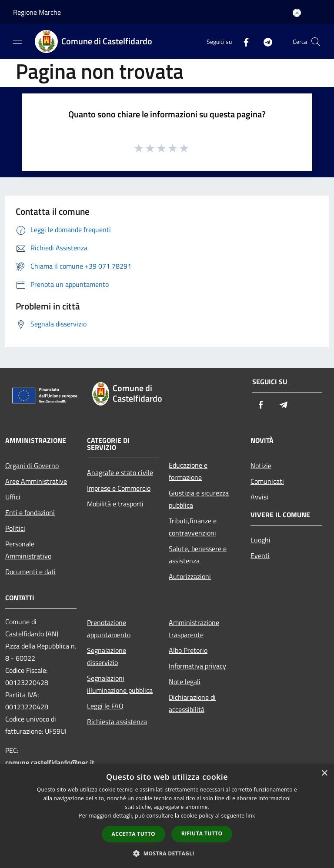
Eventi (260, 555)
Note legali (184, 681)
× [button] (324, 773)
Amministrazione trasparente (194, 628)
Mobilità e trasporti (115, 504)
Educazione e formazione (188, 471)
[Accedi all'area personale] (297, 13)
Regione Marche (37, 12)
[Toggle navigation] (17, 41)
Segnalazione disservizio (106, 656)
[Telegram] (264, 41)
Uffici (12, 497)
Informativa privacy (197, 666)
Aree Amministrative (36, 481)
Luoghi (260, 540)
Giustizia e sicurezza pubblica (199, 499)
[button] (167, 853)
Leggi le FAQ (105, 706)
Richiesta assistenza (117, 721)
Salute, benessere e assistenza (198, 554)
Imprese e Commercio (118, 488)
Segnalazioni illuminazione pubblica (120, 684)
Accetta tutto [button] (133, 834)
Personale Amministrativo (28, 550)
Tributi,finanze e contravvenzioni (193, 526)
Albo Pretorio (188, 650)
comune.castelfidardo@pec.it (49, 762)
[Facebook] (242, 41)
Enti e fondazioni (30, 512)
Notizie (260, 465)
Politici (15, 528)
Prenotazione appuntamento (108, 628)
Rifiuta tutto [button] (202, 833)
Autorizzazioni (190, 576)
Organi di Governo (32, 465)
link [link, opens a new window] (250, 815)
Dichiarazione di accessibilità (192, 703)
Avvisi (259, 497)
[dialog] (167, 816)
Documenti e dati (30, 571)
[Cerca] (316, 42)
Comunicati (267, 481)
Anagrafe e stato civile (120, 472)
